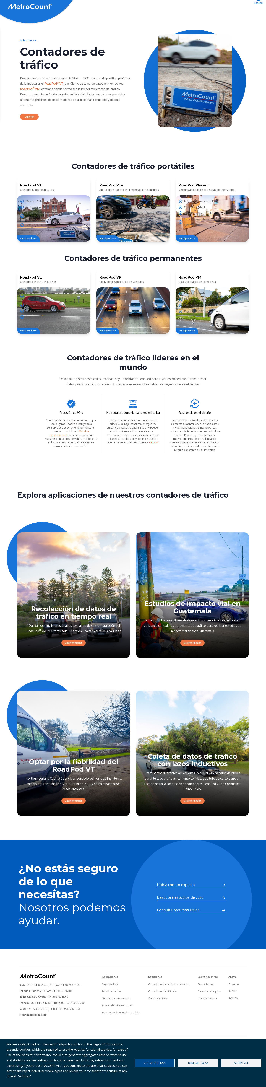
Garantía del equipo (209, 1005)
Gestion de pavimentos (116, 1012)
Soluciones (143, 7)
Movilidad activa (111, 1005)
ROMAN (233, 1012)
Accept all (241, 1063)
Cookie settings (155, 1063)
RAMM (232, 1005)
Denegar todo (198, 1063)
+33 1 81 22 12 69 (40, 1016)
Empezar (233, 998)
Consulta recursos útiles (178, 923)
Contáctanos (239, 7)
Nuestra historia (207, 1012)
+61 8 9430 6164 (36, 998)
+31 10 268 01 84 (69, 998)
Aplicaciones (167, 7)
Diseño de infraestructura (117, 1019)
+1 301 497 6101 (62, 1004)
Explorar (29, 130)
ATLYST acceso (211, 7)
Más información (73, 656)
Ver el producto (28, 252)
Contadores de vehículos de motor (169, 998)
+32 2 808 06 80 (74, 1016)
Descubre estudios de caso (180, 911)
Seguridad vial (110, 998)
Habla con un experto (176, 898)
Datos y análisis (157, 1012)
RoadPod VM (30, 103)
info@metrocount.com (33, 1028)
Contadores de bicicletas (163, 1005)
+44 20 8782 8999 (57, 1010)
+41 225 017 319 (37, 1022)
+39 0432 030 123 (69, 1022)
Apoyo (188, 7)
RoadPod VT (53, 97)
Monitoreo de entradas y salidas (121, 1026)
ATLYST (153, 456)
